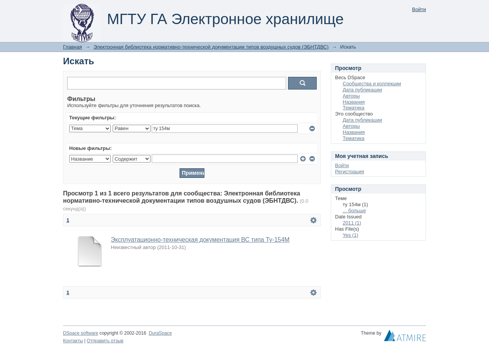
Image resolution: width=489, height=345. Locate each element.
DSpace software (80, 333)
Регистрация (349, 171)
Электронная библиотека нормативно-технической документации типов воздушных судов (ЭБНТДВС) (211, 47)
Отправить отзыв (105, 340)
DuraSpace (160, 333)
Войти (419, 9)
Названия (354, 102)
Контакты (73, 340)
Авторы (351, 96)
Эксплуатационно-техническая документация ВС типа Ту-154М (200, 239)
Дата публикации (362, 90)
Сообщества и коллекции (372, 83)
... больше (354, 210)
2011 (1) (352, 223)
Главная (72, 47)
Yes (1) (350, 235)
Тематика (353, 108)
